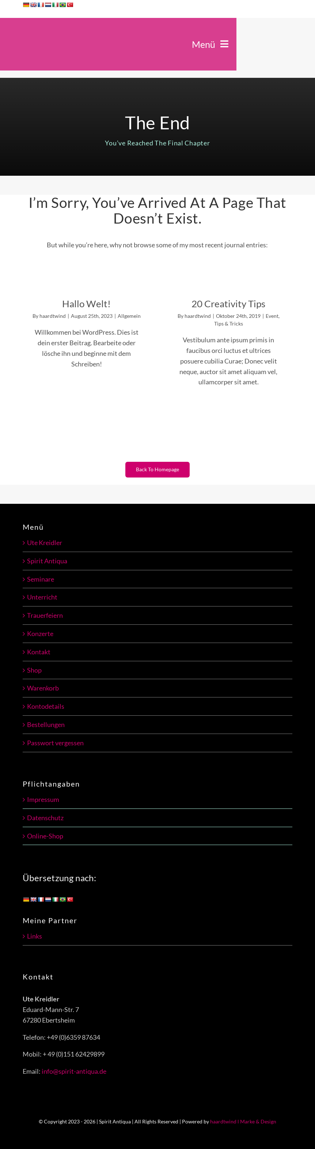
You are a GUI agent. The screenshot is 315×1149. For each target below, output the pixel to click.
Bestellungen (46, 724)
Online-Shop (45, 836)
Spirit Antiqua (47, 561)
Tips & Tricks (228, 323)
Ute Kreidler (44, 543)
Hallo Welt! (86, 303)
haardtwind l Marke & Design (243, 1121)
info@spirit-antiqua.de (74, 1071)
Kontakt (38, 652)
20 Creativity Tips (228, 303)
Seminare (40, 579)
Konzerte (40, 633)
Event (272, 316)
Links (34, 936)
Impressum (43, 799)
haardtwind (52, 316)
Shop (34, 670)
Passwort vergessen (55, 743)
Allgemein (129, 316)
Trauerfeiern (45, 615)
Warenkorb (43, 688)
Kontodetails (45, 706)
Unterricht (42, 597)
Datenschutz (45, 818)
